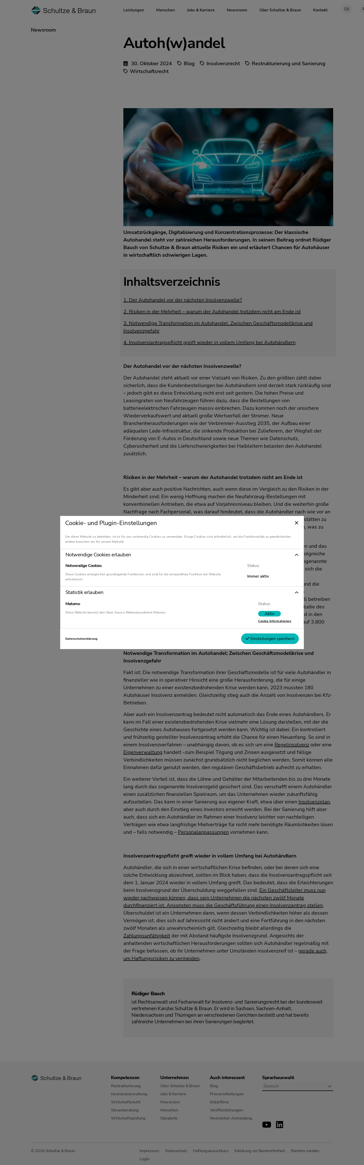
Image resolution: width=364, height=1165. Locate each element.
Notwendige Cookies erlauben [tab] (111, 555)
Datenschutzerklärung (94, 639)
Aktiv (257, 613)
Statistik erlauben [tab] (97, 592)
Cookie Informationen (262, 621)
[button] (182, 555)
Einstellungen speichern (257, 638)
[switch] (256, 613)
